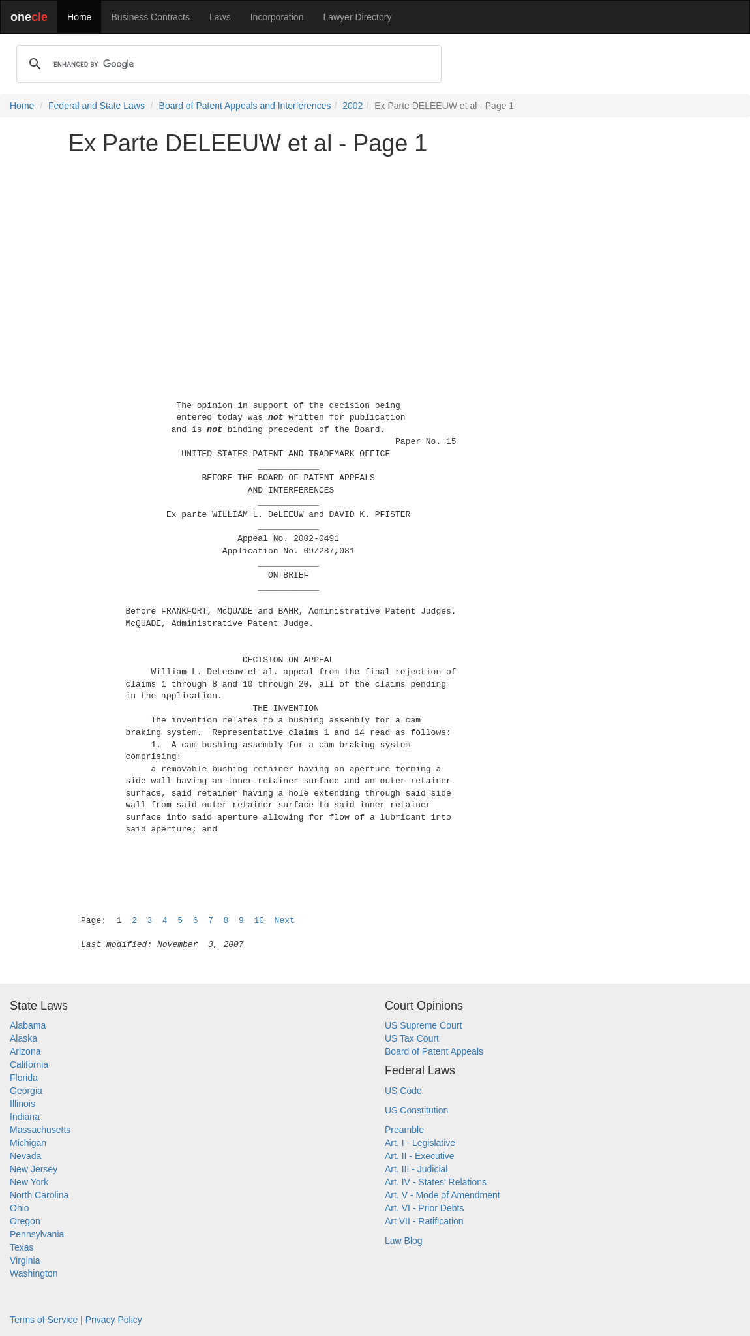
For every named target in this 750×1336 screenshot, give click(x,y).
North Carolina (39, 1195)
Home (79, 17)
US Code (403, 1090)
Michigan (28, 1143)
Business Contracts (150, 17)
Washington (33, 1273)
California (29, 1064)
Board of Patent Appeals (434, 1051)
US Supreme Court (423, 1025)
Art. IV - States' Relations (436, 1182)
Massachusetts (40, 1130)
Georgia (26, 1090)
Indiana (25, 1116)
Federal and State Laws (96, 106)
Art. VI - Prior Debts (424, 1208)
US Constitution (416, 1110)
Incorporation (277, 17)
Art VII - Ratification (424, 1221)
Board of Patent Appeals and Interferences (245, 106)
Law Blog (404, 1240)
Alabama (28, 1025)
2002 (352, 106)
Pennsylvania (37, 1234)
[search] (226, 64)
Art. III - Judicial (416, 1169)
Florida (24, 1077)
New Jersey (33, 1169)
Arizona (25, 1051)
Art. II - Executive (420, 1156)
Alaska (23, 1038)
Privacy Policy (113, 1319)
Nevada (25, 1156)
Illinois (22, 1103)
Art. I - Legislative (420, 1143)
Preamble (404, 1130)
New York (29, 1182)
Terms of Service (44, 1319)
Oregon (25, 1221)
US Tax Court (412, 1038)
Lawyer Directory (357, 17)
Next (285, 920)
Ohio (19, 1208)
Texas (22, 1247)
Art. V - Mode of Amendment (442, 1195)
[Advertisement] (375, 257)
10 (259, 920)
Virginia (25, 1260)
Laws (220, 17)
